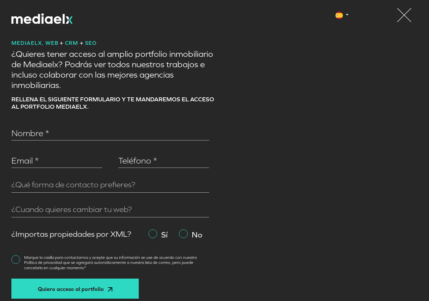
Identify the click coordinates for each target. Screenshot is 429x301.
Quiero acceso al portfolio (75, 289)
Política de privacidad (43, 262)
